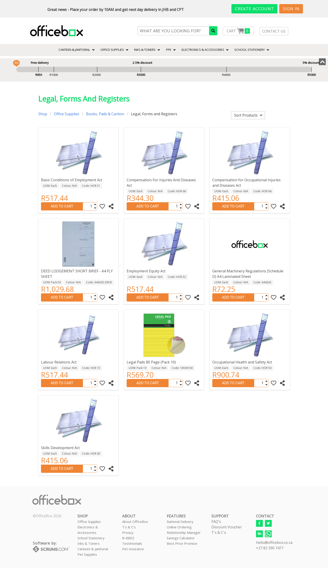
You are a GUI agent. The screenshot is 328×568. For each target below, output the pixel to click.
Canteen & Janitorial (92, 549)
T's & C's (129, 527)
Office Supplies (112, 50)
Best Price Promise (182, 543)
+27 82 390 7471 (270, 547)
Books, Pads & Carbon (105, 113)
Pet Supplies (87, 554)
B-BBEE (128, 538)
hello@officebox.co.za (274, 542)
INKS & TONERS (145, 50)
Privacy (127, 532)
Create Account (254, 8)
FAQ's (216, 521)
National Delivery (180, 521)
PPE (168, 50)
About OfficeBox (135, 521)
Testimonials (132, 543)
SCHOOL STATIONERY (249, 50)
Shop (42, 113)
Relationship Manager (184, 532)
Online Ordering (179, 527)
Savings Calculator (181, 538)
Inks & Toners (88, 543)
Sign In (291, 8)
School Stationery (91, 538)
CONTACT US (273, 31)
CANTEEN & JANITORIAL (74, 50)
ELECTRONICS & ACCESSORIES (203, 50)
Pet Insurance (133, 549)
